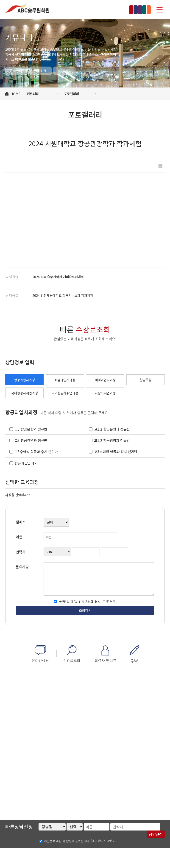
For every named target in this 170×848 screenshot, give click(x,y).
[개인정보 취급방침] (103, 841)
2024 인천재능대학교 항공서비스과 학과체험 (62, 295)
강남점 (64, 9)
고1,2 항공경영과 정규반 (112, 440)
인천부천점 (102, 9)
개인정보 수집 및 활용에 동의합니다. (67, 841)
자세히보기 (109, 601)
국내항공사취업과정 (24, 392)
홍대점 (82, 9)
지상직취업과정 (105, 392)
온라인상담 (17, 70)
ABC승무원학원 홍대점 (27, 8)
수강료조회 (64, 70)
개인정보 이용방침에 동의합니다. (79, 601)
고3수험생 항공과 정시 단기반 (115, 451)
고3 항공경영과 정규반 (30, 440)
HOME (16, 93)
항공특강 (145, 379)
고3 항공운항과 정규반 (30, 428)
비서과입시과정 (105, 379)
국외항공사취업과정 (64, 392)
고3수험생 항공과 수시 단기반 (36, 451)
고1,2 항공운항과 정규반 (112, 428)
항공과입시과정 (24, 379)
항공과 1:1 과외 (25, 463)
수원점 (124, 9)
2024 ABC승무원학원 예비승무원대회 (58, 276)
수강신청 (40, 70)
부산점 (142, 9)
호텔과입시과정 (64, 379)
